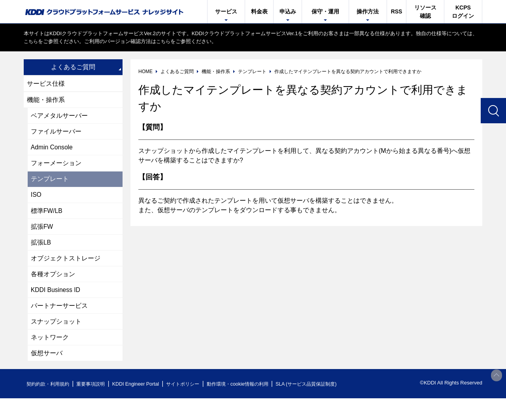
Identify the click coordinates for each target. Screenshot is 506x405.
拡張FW (42, 229)
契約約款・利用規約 (50, 391)
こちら (31, 41)
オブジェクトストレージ (65, 262)
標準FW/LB (47, 213)
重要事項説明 (96, 391)
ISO (36, 197)
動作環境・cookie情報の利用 (254, 391)
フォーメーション (56, 165)
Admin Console (52, 148)
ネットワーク (50, 343)
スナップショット (56, 327)
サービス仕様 (46, 83)
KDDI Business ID (56, 294)
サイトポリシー (195, 391)
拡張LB (41, 246)
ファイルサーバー (56, 132)
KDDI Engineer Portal (144, 391)
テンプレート (50, 181)
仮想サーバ (46, 359)
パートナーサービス (59, 310)
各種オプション (53, 278)
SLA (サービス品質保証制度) (328, 391)
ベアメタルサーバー (59, 116)
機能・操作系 (46, 100)
